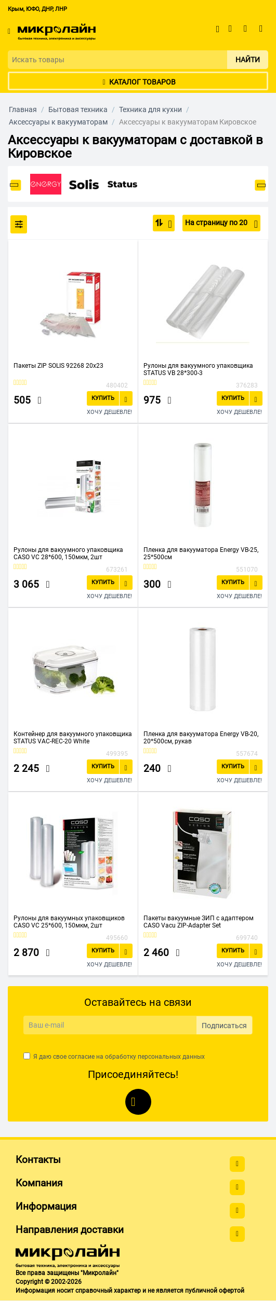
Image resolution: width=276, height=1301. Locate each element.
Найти (247, 60)
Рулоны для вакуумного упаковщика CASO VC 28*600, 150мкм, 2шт (68, 553)
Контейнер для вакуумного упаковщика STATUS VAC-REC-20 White (73, 737)
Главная (23, 109)
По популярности (167, 224)
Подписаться (224, 1025)
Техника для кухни (150, 109)
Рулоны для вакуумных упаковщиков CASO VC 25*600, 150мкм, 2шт (69, 922)
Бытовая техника (78, 109)
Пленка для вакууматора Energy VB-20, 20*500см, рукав (200, 737)
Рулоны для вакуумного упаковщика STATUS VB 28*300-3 (198, 369)
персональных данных (171, 1056)
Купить (102, 398)
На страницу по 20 (221, 224)
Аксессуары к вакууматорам (58, 122)
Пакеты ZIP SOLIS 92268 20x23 (58, 365)
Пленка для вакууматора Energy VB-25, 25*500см (200, 553)
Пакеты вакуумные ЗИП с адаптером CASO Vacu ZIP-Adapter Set (198, 922)
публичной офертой (214, 1290)
